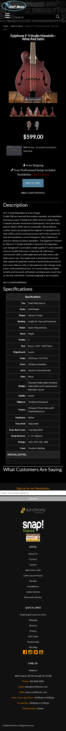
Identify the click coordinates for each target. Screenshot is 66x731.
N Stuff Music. (13, 725)
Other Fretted (17, 26)
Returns (33, 625)
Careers (33, 564)
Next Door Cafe (33, 570)
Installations (33, 586)
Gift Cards (33, 636)
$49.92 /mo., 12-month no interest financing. (31, 151)
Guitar (5, 26)
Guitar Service (33, 591)
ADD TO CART (33, 183)
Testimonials (33, 641)
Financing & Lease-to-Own (33, 614)
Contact (33, 559)
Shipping (33, 620)
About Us (33, 553)
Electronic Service (33, 597)
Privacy (33, 631)
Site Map (33, 647)
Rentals (33, 581)
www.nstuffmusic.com (36, 692)
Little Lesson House (33, 575)
